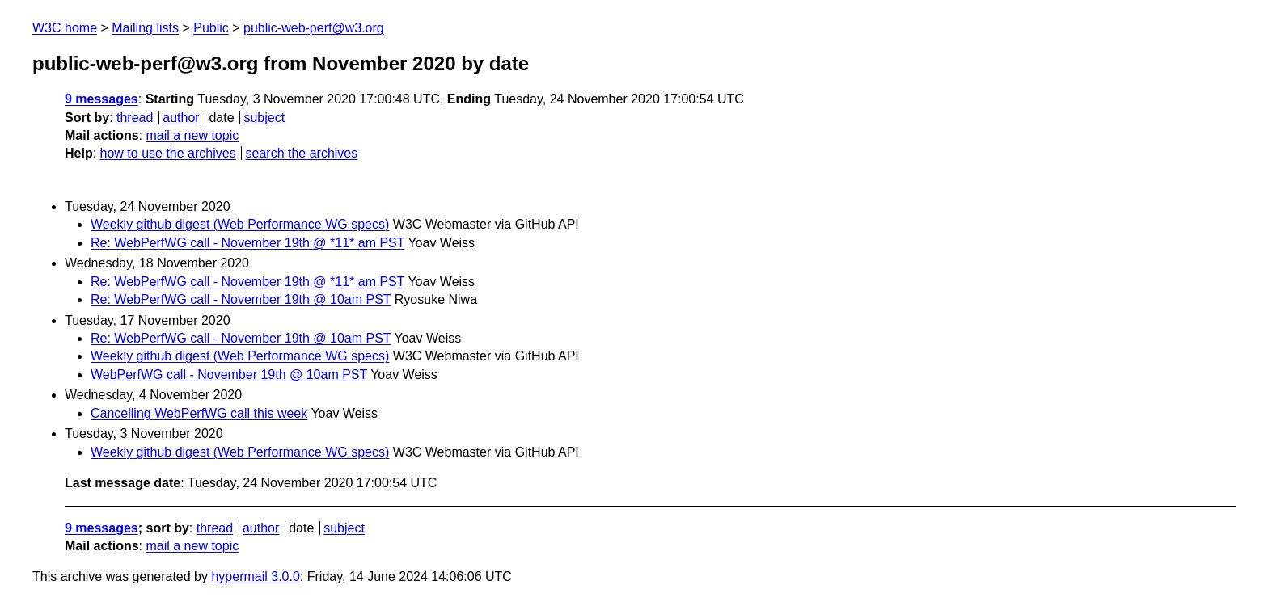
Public (211, 28)
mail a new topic (192, 135)
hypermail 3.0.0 (255, 576)
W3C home (64, 28)
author (181, 117)
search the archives (302, 153)
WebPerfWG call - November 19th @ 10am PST (229, 374)
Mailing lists (145, 28)
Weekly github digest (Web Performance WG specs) (240, 224)
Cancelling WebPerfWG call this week (199, 413)
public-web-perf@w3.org (313, 28)
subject (264, 117)
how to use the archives (168, 153)
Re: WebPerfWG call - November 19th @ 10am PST (241, 299)
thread (134, 117)
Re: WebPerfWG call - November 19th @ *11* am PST (247, 243)
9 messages (101, 99)
